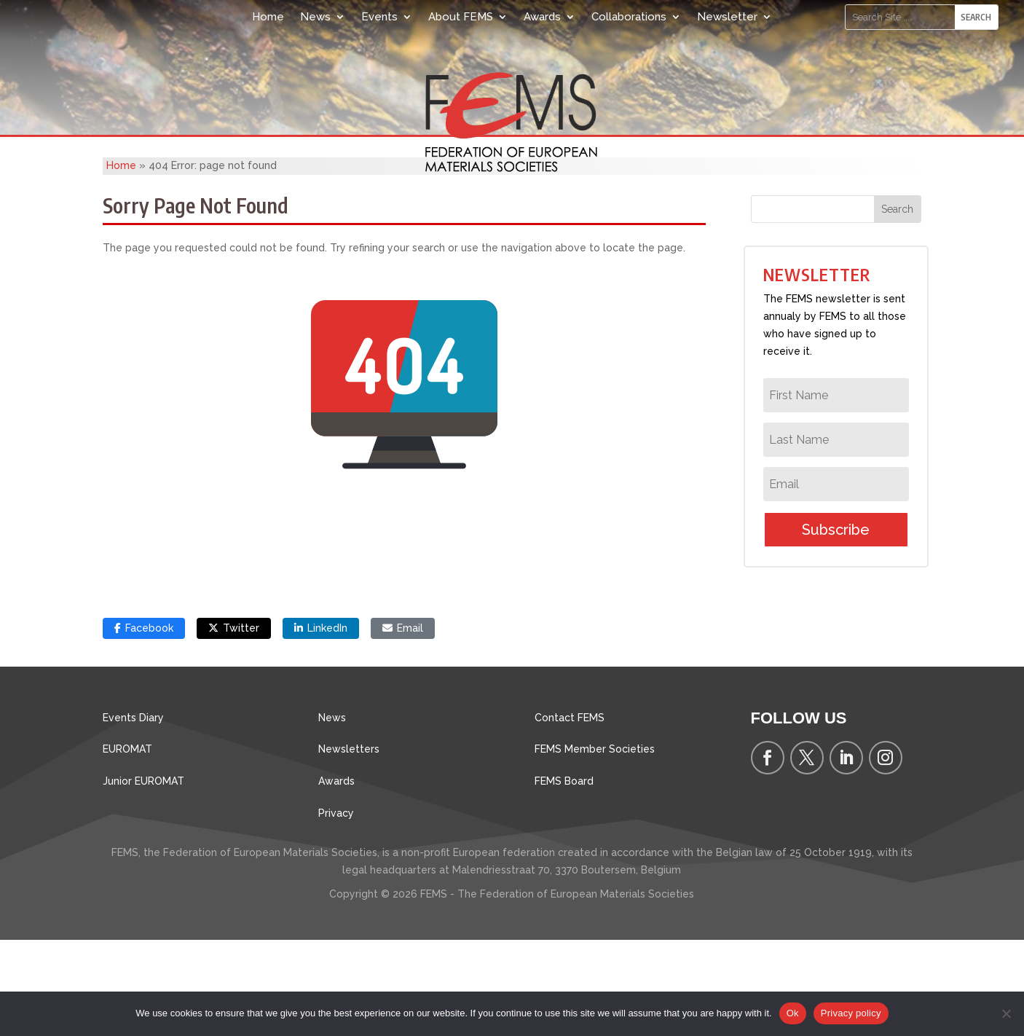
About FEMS (460, 16)
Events (379, 16)
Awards (542, 16)
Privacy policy (851, 1013)
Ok (793, 1013)
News (315, 16)
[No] (1006, 1013)
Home (268, 16)
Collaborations (628, 16)
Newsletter (727, 16)
